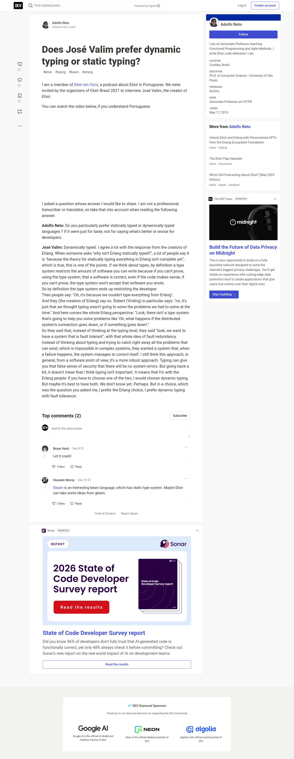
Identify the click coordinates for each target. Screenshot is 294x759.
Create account (265, 5)
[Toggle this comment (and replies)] (45, 456)
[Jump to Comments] (19, 82)
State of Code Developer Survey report (94, 632)
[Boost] (19, 111)
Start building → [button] (223, 294)
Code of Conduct (105, 513)
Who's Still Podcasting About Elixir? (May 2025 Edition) (243, 180)
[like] (58, 467)
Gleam (58, 488)
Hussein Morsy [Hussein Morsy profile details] (63, 480)
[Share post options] (20, 126)
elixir (47, 72)
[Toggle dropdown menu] (186, 447)
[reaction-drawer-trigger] (19, 66)
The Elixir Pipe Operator (243, 161)
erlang (87, 72)
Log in (242, 5)
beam (74, 72)
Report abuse (129, 513)
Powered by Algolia (147, 5)
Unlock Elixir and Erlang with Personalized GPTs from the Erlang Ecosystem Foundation (243, 143)
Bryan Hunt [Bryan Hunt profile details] (61, 448)
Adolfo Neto (60, 23)
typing (60, 72)
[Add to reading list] (19, 98)
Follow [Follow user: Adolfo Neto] (243, 34)
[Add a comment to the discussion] (120, 431)
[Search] (31, 5)
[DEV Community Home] (18, 6)
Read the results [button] (116, 664)
